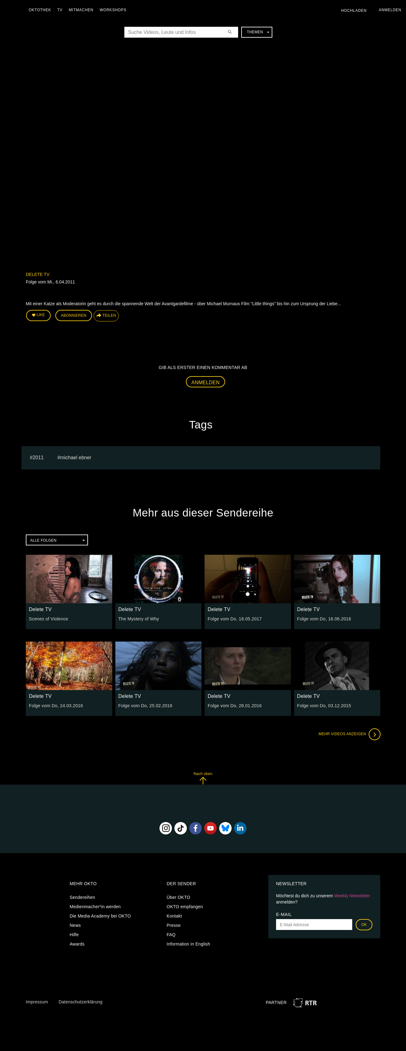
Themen (258, 32)
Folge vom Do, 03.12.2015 (323, 705)
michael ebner (75, 457)
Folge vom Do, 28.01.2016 (234, 705)
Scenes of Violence (48, 618)
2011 (38, 457)
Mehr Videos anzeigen (349, 734)
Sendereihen (82, 897)
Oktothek (41, 10)
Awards (77, 943)
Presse (174, 925)
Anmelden (205, 382)
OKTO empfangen (185, 906)
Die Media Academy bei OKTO (100, 915)
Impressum (37, 1001)
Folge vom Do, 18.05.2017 (234, 618)
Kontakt (174, 915)
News (75, 925)
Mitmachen (82, 10)
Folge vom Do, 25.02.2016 (145, 705)
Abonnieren (73, 315)
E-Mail (284, 914)
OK (364, 924)
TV (60, 10)
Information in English (188, 943)
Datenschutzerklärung (80, 1001)
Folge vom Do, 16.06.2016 (323, 618)
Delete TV (37, 274)
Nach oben (203, 777)
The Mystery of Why (138, 618)
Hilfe (74, 934)
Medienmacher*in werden (95, 906)
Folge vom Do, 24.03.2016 (55, 705)
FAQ (171, 934)
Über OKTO (178, 897)
